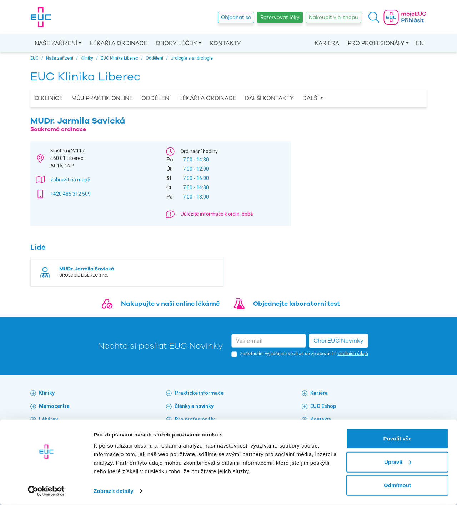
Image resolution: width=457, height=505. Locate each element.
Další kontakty (269, 98)
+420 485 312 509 (70, 194)
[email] (268, 341)
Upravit (397, 462)
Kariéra (327, 43)
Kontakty (225, 43)
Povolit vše (397, 438)
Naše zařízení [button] (56, 43)
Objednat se (236, 17)
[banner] (41, 17)
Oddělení (156, 98)
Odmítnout (397, 485)
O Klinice (49, 98)
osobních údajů (353, 353)
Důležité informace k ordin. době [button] (217, 214)
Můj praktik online (102, 98)
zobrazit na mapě (70, 179)
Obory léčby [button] (176, 43)
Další (310, 98)
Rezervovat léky (280, 17)
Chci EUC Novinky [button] (338, 341)
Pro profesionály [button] (376, 43)
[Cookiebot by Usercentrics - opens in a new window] (46, 491)
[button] (373, 17)
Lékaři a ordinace (118, 43)
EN (420, 43)
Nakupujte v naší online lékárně (170, 303)
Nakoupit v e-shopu (333, 17)
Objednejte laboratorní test (296, 303)
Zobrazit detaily (114, 491)
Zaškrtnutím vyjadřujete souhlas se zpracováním (304, 353)
